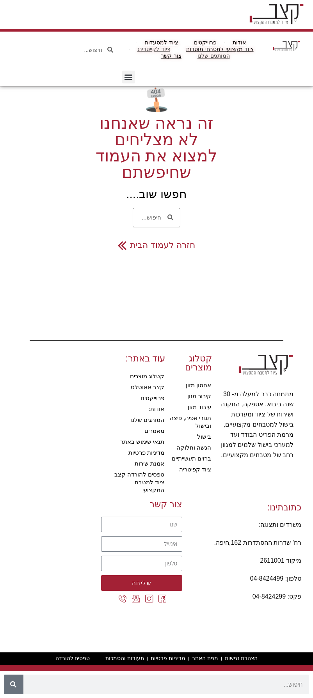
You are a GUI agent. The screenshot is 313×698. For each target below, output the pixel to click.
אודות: (156, 409)
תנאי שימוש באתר (142, 441)
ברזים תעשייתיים (191, 458)
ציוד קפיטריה (195, 469)
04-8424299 (269, 596)
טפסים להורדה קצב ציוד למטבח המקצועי (139, 482)
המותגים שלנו (147, 419)
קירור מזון (199, 396)
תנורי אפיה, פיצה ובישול (191, 422)
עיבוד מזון (199, 407)
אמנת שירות (149, 463)
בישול (204, 436)
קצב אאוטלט (147, 387)
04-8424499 (266, 578)
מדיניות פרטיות (146, 452)
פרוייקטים (152, 398)
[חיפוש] (13, 684)
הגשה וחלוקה (193, 447)
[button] (128, 77)
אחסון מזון (198, 385)
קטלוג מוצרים (147, 376)
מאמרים (154, 430)
